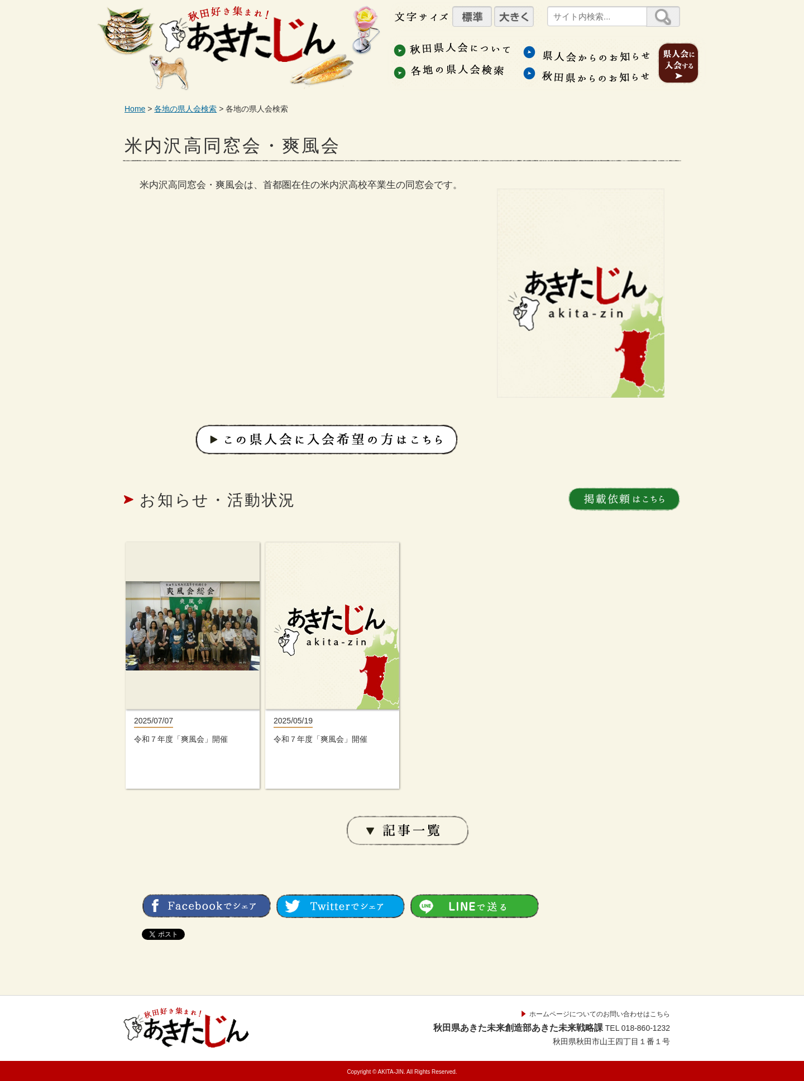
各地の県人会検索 (185, 108)
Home (135, 108)
